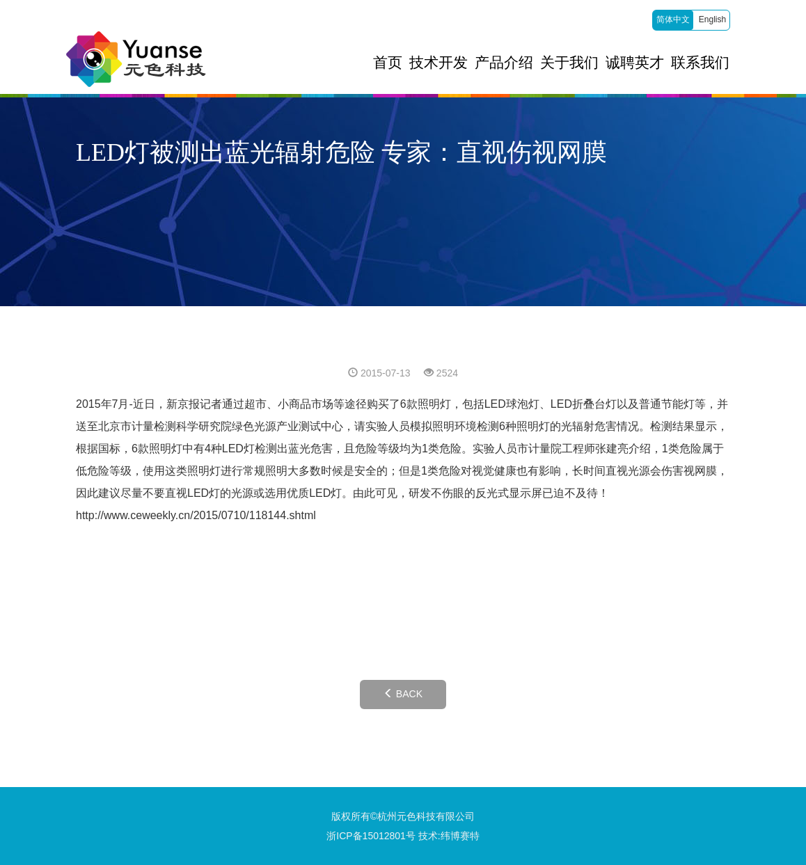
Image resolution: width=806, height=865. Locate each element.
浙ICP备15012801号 (371, 835)
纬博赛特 (460, 835)
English (712, 19)
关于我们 (569, 62)
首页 (387, 62)
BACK (403, 693)
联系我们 (700, 62)
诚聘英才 (635, 62)
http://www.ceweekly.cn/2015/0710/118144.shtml (196, 515)
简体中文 (673, 19)
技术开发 (438, 62)
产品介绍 (504, 62)
